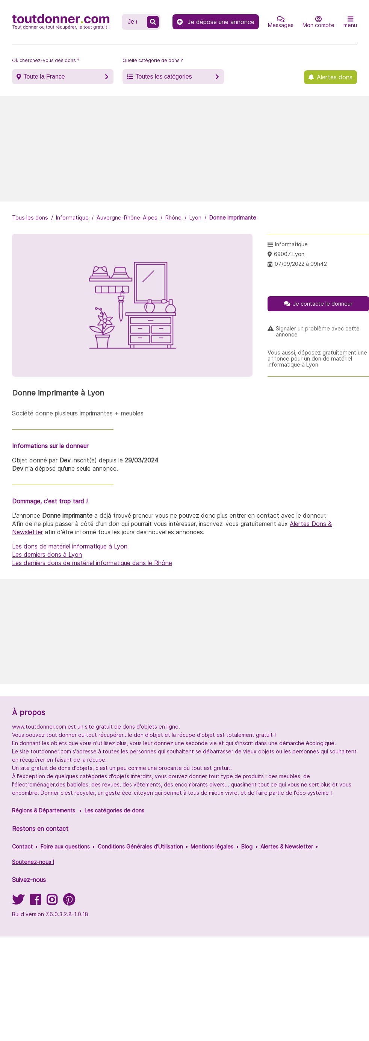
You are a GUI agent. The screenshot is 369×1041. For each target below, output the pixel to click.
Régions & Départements (43, 810)
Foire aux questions (65, 846)
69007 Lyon (289, 254)
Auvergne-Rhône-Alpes (127, 217)
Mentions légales (212, 846)
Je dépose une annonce (215, 22)
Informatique (72, 217)
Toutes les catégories (163, 76)
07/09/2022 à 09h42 (301, 264)
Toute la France (44, 76)
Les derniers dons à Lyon (47, 554)
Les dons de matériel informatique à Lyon (69, 546)
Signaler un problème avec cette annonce (318, 332)
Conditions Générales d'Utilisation (140, 846)
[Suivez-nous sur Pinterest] (69, 902)
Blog (247, 846)
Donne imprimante (232, 217)
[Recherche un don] (135, 21)
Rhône (173, 217)
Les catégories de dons (114, 810)
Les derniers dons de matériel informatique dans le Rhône (92, 563)
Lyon (195, 217)
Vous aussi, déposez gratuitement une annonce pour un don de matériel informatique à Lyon (317, 359)
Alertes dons (334, 77)
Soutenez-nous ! (33, 862)
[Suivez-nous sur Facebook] (35, 902)
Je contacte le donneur (322, 303)
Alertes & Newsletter (286, 846)
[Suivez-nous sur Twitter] (18, 902)
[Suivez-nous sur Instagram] (52, 902)
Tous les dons (30, 217)
